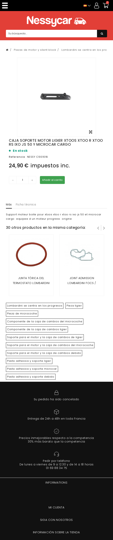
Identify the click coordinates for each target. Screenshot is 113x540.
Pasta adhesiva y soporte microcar (32, 369)
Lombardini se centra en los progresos (34, 306)
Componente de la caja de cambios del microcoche (44, 321)
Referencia (17, 157)
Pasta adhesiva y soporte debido (30, 377)
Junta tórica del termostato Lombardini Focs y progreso (31, 283)
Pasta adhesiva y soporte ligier (29, 361)
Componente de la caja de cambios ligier (37, 329)
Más (9, 204)
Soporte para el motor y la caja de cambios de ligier (45, 337)
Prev (98, 228)
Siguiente (104, 228)
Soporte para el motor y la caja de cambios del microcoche (50, 345)
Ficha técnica (26, 204)
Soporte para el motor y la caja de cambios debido (44, 353)
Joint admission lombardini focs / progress (82, 283)
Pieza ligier (74, 306)
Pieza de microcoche (22, 313)
